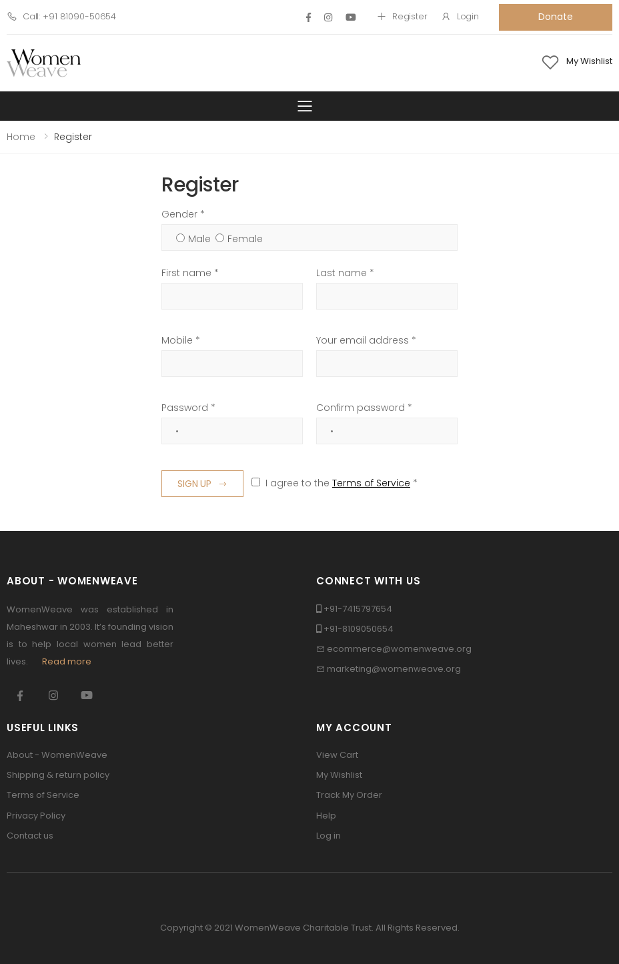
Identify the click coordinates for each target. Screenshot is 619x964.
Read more (66, 661)
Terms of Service (371, 483)
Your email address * (366, 340)
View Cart (337, 755)
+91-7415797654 (358, 608)
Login (460, 16)
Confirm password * (364, 407)
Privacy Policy (36, 815)
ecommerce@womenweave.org (399, 648)
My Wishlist (339, 775)
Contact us (30, 835)
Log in (328, 835)
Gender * (183, 214)
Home (21, 136)
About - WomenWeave (57, 755)
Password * (188, 407)
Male (199, 239)
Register (402, 16)
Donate (555, 16)
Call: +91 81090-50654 (61, 16)
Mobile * (180, 340)
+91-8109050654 (359, 628)
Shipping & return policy (58, 775)
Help (326, 815)
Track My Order (349, 795)
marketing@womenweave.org (394, 668)
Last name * (345, 273)
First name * (190, 273)
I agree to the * (341, 483)
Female (245, 239)
